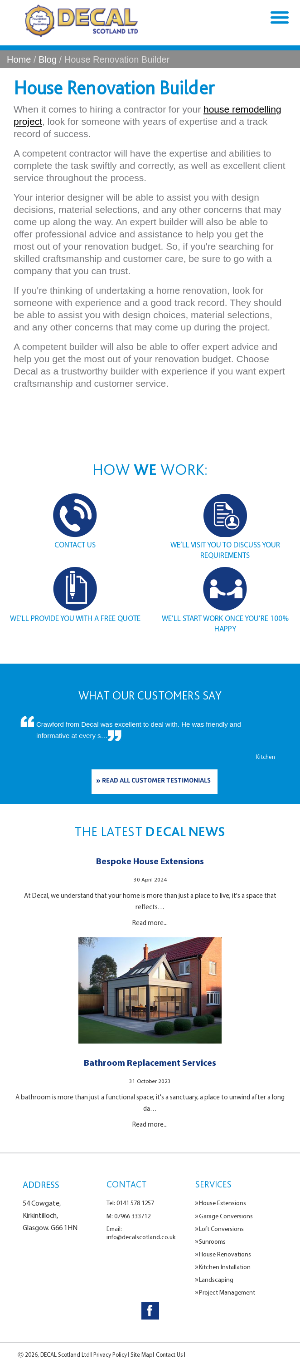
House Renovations (225, 1254)
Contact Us (169, 1354)
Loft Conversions (221, 1229)
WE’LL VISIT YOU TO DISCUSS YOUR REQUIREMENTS (225, 550)
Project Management (227, 1292)
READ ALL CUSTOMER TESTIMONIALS (156, 781)
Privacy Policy (110, 1354)
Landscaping (216, 1279)
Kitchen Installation (225, 1267)
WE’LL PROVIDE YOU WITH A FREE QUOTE (75, 618)
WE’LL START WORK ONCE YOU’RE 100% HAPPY (225, 623)
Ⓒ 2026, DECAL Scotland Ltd (54, 1354)
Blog (48, 59)
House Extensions (222, 1203)
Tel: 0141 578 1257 (130, 1203)
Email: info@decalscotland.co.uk (140, 1233)
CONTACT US (75, 544)
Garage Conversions (226, 1216)
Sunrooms (212, 1241)
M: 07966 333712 (128, 1216)
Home (19, 59)
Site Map (141, 1354)
